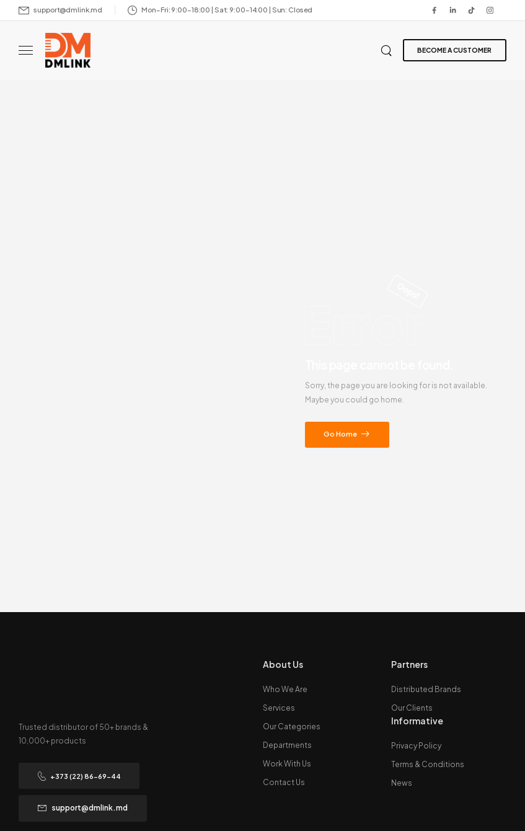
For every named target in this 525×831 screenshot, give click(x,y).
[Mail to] (60, 10)
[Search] (387, 49)
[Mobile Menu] (26, 50)
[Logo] (68, 50)
